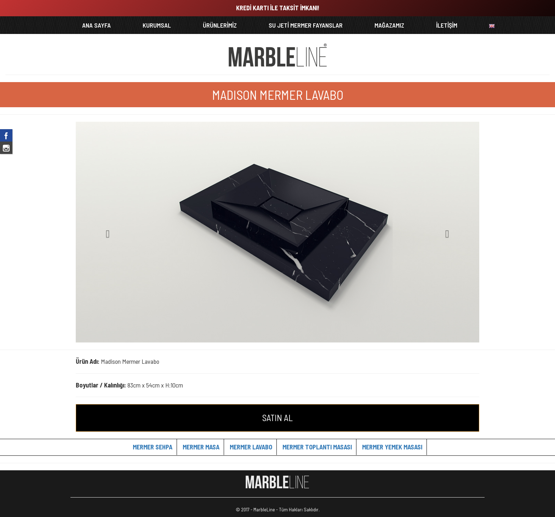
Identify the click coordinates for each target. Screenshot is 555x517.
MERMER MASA (201, 447)
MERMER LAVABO (251, 447)
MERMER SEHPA (152, 447)
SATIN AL (277, 417)
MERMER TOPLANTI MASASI (317, 447)
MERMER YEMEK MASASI (392, 447)
